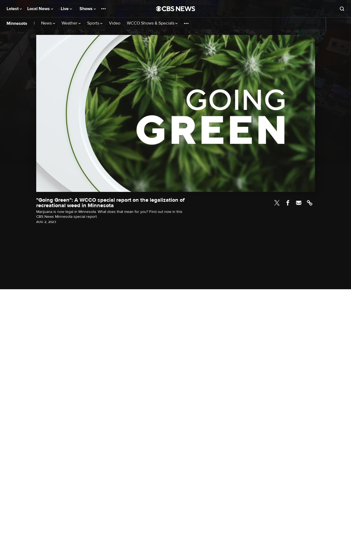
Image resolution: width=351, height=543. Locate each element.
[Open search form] (342, 8)
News (48, 23)
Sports (94, 23)
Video (114, 23)
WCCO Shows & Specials (152, 23)
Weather (71, 23)
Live (66, 8)
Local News (40, 9)
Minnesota (17, 23)
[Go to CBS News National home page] (175, 8)
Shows (88, 9)
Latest (14, 9)
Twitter (277, 203)
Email (298, 203)
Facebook (288, 203)
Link (309, 203)
